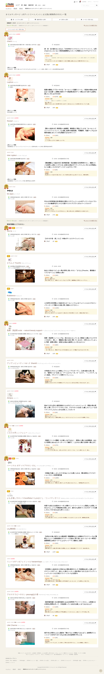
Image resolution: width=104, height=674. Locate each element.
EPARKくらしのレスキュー (89, 660)
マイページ (95, 1)
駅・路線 (24, 5)
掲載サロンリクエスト (68, 653)
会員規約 (34, 653)
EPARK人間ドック (55, 660)
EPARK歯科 (22, 660)
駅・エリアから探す (17, 19)
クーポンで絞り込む (87, 19)
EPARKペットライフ (10, 662)
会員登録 (84, 1)
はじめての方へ (28, 653)
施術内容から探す (40, 19)
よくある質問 (45, 653)
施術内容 (31, 5)
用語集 (75, 653)
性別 (76, 1)
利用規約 (39, 653)
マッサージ (8, 8)
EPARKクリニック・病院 (32, 660)
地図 (39, 44)
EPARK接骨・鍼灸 (77, 660)
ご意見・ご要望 (40, 5)
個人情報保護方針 (58, 654)
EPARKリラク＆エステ (10, 5)
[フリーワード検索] (88, 5)
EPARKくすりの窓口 (44, 660)
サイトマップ (65, 654)
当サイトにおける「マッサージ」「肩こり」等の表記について (39, 654)
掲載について (21, 653)
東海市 (21, 8)
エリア (18, 5)
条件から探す (63, 19)
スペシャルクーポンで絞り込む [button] (15, 29)
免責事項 (76, 654)
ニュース (61, 653)
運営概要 (71, 654)
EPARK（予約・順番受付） (12, 660)
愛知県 (15, 8)
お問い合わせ (51, 653)
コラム (56, 653)
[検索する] (96, 5)
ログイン (90, 1)
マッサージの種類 (82, 653)
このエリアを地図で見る (90, 25)
